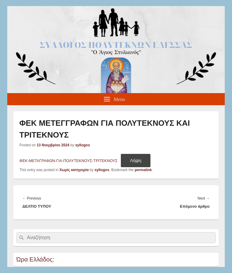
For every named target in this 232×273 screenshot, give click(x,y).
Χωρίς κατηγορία (74, 170)
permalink (143, 170)
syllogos (82, 145)
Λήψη (135, 160)
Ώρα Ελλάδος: (35, 259)
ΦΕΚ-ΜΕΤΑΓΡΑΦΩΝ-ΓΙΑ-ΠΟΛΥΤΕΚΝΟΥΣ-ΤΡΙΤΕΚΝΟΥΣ (68, 160)
